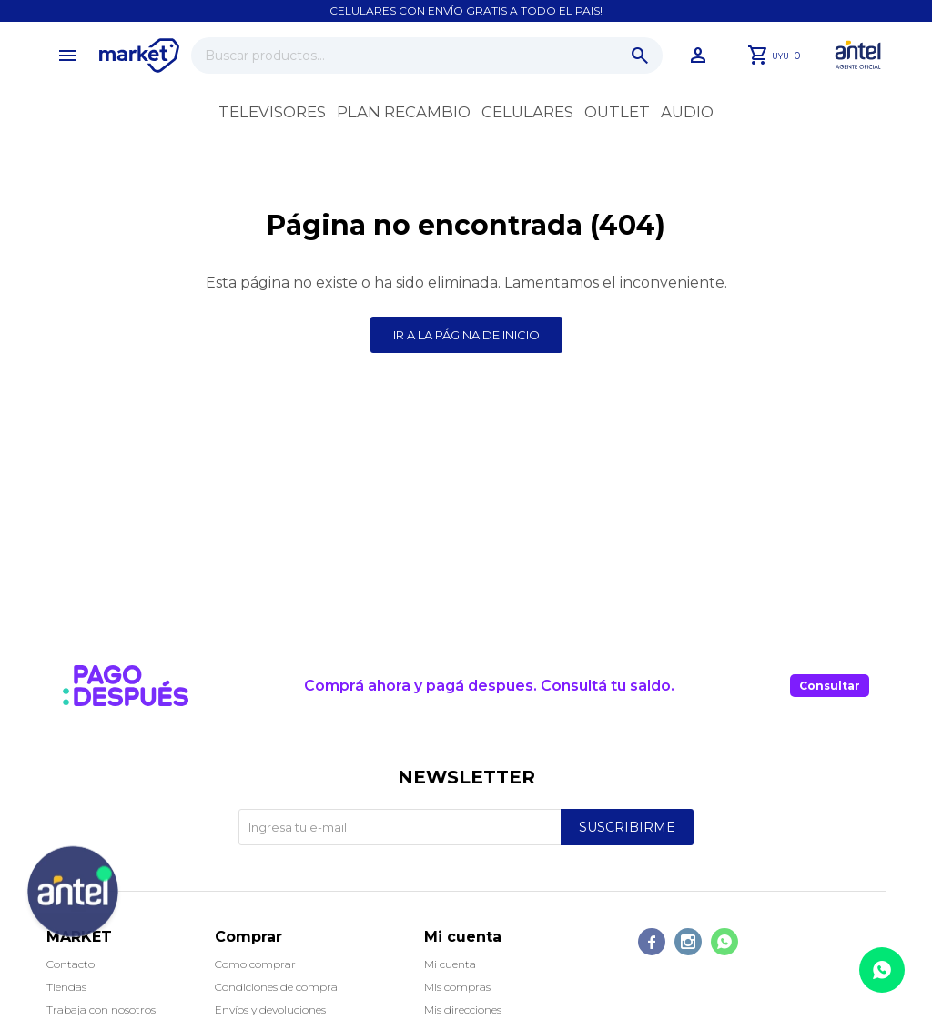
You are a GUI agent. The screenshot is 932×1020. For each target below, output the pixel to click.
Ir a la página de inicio (466, 335)
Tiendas (66, 987)
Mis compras (457, 987)
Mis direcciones (462, 1009)
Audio (687, 112)
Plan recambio (404, 112)
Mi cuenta (450, 964)
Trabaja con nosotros (101, 1009)
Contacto (70, 964)
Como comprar (255, 964)
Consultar (829, 685)
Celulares (527, 112)
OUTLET (617, 112)
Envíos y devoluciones (270, 1009)
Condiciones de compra (276, 987)
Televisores (272, 112)
